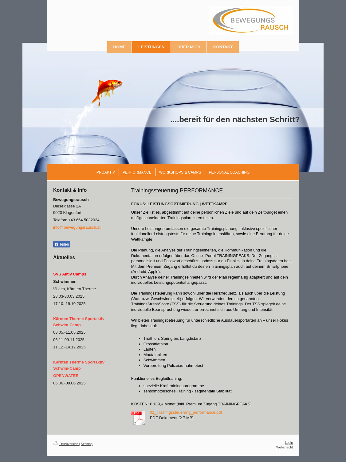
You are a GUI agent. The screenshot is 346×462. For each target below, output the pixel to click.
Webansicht (284, 447)
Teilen (61, 244)
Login (289, 442)
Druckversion (66, 444)
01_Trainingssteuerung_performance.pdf (186, 412)
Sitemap (86, 444)
